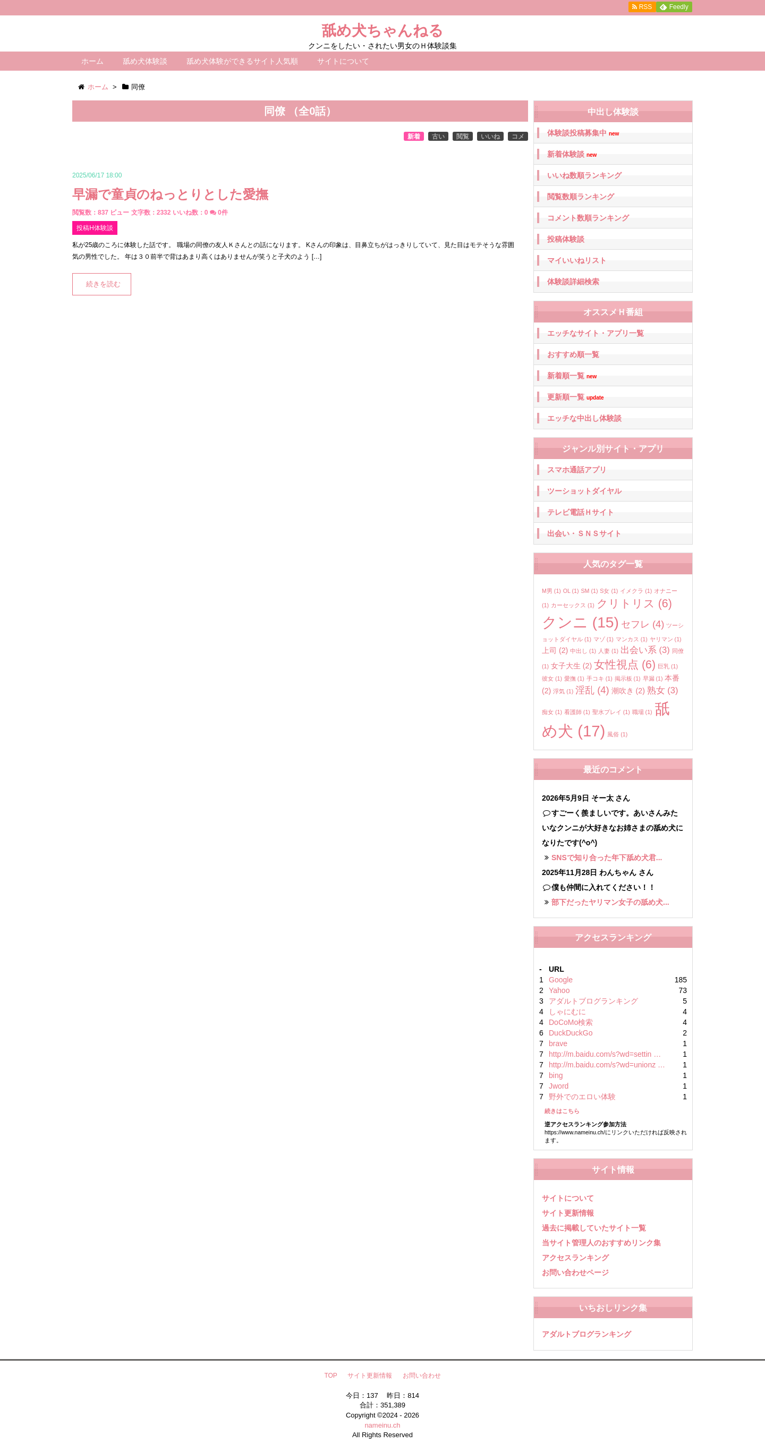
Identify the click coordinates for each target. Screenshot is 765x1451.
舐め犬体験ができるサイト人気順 (242, 61)
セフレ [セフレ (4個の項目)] (643, 624)
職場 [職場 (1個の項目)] (642, 712)
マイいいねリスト (577, 260)
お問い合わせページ (575, 1272)
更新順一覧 (575, 397)
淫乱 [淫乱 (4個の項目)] (592, 689)
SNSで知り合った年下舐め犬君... (606, 857)
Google (561, 979)
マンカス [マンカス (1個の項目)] (632, 639)
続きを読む (103, 284)
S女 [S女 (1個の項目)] (609, 591)
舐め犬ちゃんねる (382, 30)
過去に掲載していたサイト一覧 (594, 1228)
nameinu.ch (382, 1425)
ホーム (92, 61)
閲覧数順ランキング (580, 196)
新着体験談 (572, 154)
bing (556, 1075)
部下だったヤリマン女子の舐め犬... (610, 902)
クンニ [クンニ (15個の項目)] (580, 622)
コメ (518, 136)
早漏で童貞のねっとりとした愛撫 (170, 194)
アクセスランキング (575, 1257)
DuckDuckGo (570, 1033)
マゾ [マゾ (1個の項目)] (603, 639)
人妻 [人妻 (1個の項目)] (608, 651)
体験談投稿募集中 (583, 133)
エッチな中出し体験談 (584, 418)
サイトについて (343, 61)
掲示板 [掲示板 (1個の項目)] (628, 678)
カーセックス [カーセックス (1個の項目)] (572, 605)
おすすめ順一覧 (573, 354)
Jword (558, 1086)
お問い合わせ (422, 1375)
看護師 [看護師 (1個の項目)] (577, 712)
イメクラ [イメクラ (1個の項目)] (636, 591)
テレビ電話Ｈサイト (580, 512)
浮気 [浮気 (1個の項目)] (563, 691)
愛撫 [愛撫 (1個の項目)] (574, 678)
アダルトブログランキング (593, 1001)
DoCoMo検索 (571, 1022)
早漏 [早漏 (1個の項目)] (653, 678)
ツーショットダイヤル (584, 491)
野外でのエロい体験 (582, 1096)
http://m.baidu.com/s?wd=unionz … (607, 1064)
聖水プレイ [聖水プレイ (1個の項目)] (611, 712)
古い (438, 136)
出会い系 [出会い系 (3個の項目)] (645, 650)
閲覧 (462, 136)
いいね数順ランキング (584, 175)
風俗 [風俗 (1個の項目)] (617, 734)
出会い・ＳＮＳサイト (584, 533)
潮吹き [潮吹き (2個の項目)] (628, 690)
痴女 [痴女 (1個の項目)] (552, 712)
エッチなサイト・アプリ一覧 (595, 333)
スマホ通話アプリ (577, 469)
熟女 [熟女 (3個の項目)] (662, 690)
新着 (413, 136)
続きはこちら (562, 1111)
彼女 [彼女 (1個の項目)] (552, 678)
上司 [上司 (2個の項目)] (555, 650)
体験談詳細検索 (573, 281)
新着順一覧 (572, 376)
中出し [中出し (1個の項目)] (583, 651)
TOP (330, 1375)
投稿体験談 (565, 239)
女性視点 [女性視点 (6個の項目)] (625, 664)
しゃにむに (567, 1011)
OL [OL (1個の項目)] (571, 591)
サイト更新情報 (568, 1213)
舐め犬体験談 (145, 61)
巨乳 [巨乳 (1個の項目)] (668, 666)
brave (558, 1043)
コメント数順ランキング (588, 218)
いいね (490, 136)
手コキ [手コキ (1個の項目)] (599, 678)
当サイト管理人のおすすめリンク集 (601, 1242)
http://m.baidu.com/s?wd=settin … (605, 1054)
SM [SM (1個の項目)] (589, 591)
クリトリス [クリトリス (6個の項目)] (634, 603)
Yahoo (559, 990)
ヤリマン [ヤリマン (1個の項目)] (666, 639)
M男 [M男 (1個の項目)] (551, 591)
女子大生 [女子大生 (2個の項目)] (571, 665)
